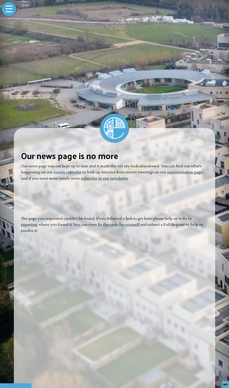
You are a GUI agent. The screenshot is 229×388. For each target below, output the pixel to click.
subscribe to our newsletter (104, 178)
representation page (184, 172)
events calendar (67, 172)
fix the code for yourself (118, 224)
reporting (29, 224)
